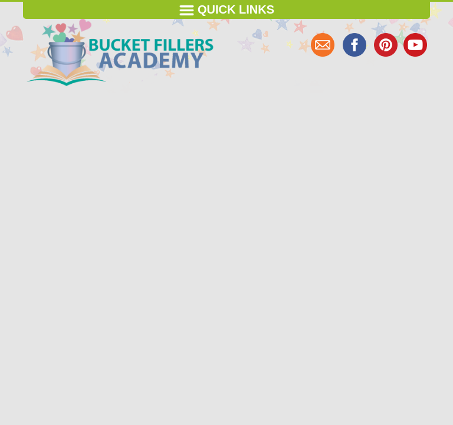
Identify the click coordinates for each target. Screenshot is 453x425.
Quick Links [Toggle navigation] (226, 10)
